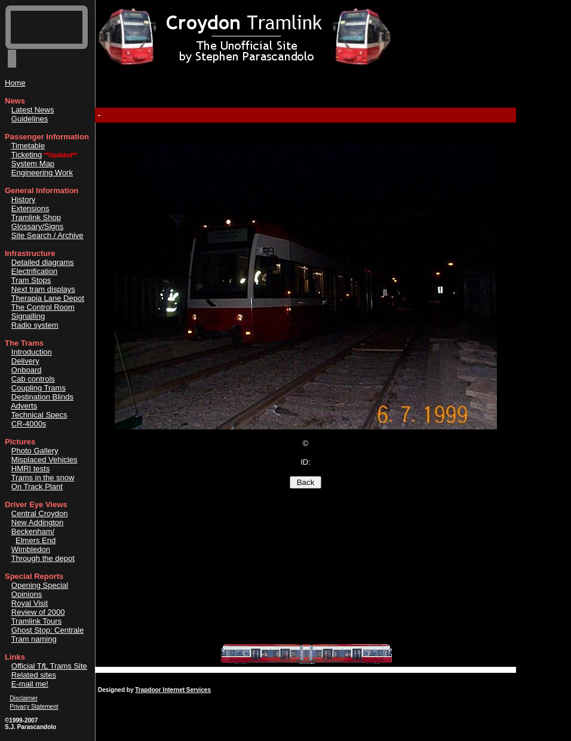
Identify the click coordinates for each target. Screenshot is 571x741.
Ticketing (26, 154)
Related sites (33, 674)
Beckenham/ (32, 531)
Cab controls (33, 378)
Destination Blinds (42, 396)
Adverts (24, 405)
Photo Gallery (35, 450)
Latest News (32, 109)
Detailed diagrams (42, 262)
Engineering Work (42, 172)
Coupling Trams (38, 387)
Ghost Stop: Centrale (47, 630)
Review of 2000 (38, 612)
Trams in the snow (43, 477)
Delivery (25, 360)
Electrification (34, 271)
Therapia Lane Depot (47, 298)
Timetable (28, 145)
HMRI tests (30, 468)
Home (15, 82)
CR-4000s (29, 423)
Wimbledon (30, 549)
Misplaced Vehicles (44, 459)
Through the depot (43, 558)
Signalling (28, 316)
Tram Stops (31, 280)
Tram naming (34, 639)
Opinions (26, 594)
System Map (32, 163)
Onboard (26, 369)
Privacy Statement (34, 706)
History (23, 199)
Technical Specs (39, 414)
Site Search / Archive (47, 235)
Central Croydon (39, 513)
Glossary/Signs (37, 226)
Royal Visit (29, 603)
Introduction (31, 351)
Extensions (30, 208)
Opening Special (39, 585)
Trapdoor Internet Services (173, 690)
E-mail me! (29, 683)
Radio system (35, 325)
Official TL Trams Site (49, 665)
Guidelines (29, 118)
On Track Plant (37, 486)
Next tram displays (43, 289)
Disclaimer (24, 698)
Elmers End (36, 540)
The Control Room (43, 307)
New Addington (37, 522)
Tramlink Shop (36, 217)
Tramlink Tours (36, 621)
